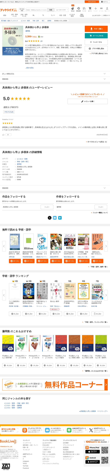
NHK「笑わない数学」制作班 (59, 306)
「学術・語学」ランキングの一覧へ (96, 322)
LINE (24, 456)
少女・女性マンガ (24, 15)
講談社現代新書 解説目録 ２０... (29, 253)
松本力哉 (94, 306)
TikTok (25, 463)
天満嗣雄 (25, 306)
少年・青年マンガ (14, 15)
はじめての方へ (96, 15)
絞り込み (22, 9)
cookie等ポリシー (68, 457)
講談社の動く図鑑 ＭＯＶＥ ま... (55, 253)
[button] (15, 261)
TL (43, 15)
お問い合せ (46, 459)
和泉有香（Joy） (34, 306)
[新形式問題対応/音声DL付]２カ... (28, 302)
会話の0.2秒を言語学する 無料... (15, 253)
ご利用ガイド (106, 15)
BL (34, 15)
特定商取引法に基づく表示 (71, 454)
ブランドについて (68, 445)
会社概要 (66, 443)
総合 (4, 15)
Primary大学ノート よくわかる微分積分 (47, 357)
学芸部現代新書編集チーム (31, 257)
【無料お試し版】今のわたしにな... (96, 253)
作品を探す (46, 445)
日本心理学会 (82, 306)
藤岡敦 (28, 31)
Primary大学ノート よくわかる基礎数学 (21, 357)
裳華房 (19, 164)
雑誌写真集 (82, 15)
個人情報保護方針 (68, 452)
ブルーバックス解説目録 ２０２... (41, 253)
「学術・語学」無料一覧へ (99, 267)
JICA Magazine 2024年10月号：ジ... (69, 253)
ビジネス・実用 (22, 159)
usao (92, 257)
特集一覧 (25, 447)
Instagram (26, 461)
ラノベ (53, 15)
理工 (27, 161)
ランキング (26, 449)
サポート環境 (47, 452)
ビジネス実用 (72, 15)
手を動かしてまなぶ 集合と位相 (87, 356)
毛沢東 (11, 306)
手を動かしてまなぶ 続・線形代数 (100, 357)
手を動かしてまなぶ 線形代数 (7, 356)
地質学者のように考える (41, 302)
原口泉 (88, 257)
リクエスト (46, 461)
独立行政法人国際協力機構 (72, 257)
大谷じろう (81, 257)
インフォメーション (49, 457)
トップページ (27, 443)
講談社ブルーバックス (43, 257)
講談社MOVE (54, 257)
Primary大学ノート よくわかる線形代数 (34, 357)
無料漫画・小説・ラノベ (30, 445)
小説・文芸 (62, 15)
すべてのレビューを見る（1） (98, 142)
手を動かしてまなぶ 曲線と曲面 (74, 356)
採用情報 (66, 447)
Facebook (26, 468)
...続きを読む (29, 68)
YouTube (25, 466)
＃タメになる (8, 112)
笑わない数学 (54, 301)
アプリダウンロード (49, 447)
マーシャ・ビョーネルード (44, 306)
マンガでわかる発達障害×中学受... (96, 303)
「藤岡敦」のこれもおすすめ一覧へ (96, 371)
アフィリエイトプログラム (51, 463)
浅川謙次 (17, 306)
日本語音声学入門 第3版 (69, 302)
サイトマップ (67, 459)
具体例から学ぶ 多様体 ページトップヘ (93, 411)
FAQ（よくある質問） (49, 454)
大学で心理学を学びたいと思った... (83, 303)
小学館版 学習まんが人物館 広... (83, 253)
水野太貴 (11, 257)
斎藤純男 (66, 306)
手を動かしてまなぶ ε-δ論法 (60, 356)
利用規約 (66, 449)
